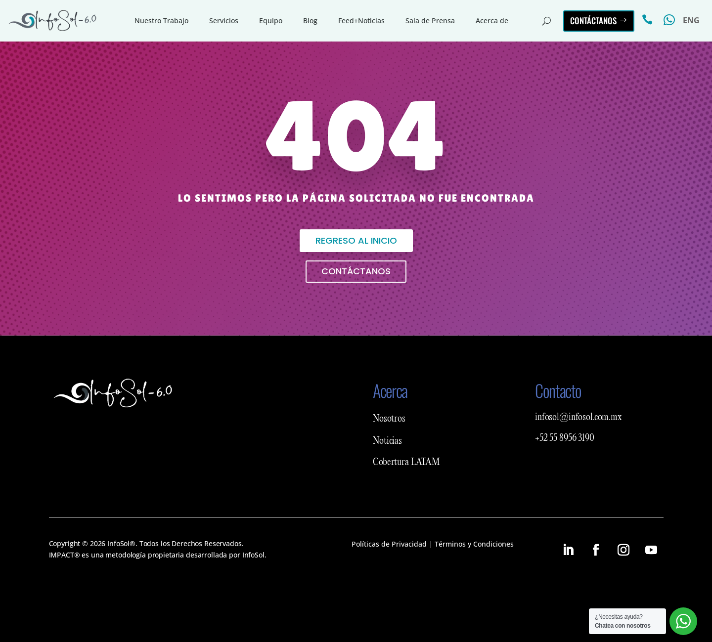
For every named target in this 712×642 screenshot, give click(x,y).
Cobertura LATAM (406, 463)
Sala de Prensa (430, 20)
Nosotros (389, 419)
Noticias (387, 441)
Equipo (270, 20)
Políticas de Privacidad (389, 544)
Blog (310, 20)
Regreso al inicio (356, 240)
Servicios (223, 20)
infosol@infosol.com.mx (578, 418)
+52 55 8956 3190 (564, 438)
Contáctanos (593, 20)
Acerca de (492, 20)
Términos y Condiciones (474, 544)
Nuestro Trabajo (161, 20)
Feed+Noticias (361, 20)
